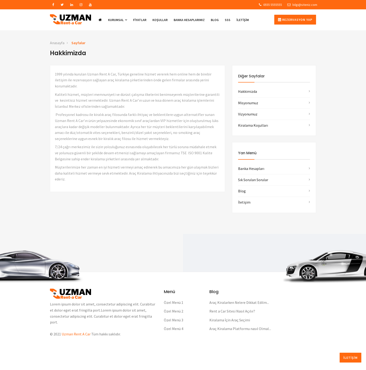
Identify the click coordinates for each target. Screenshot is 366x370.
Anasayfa (57, 42)
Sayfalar (78, 42)
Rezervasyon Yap (295, 20)
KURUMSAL (117, 20)
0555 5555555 (270, 5)
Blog (242, 191)
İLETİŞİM (242, 20)
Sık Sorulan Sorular (253, 179)
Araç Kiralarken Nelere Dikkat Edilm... (239, 302)
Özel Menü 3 (173, 320)
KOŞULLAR (160, 20)
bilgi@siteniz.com (302, 5)
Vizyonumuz (247, 114)
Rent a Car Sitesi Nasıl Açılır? (232, 311)
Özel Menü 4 (173, 328)
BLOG (215, 20)
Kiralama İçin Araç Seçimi (229, 320)
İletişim (244, 202)
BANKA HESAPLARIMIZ (189, 20)
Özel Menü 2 (173, 311)
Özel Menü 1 (173, 302)
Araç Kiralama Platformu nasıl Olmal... (240, 328)
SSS (227, 20)
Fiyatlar (139, 20)
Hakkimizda (247, 91)
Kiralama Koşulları (253, 125)
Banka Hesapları (251, 168)
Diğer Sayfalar (251, 76)
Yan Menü (247, 153)
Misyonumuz (248, 103)
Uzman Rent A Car (76, 334)
